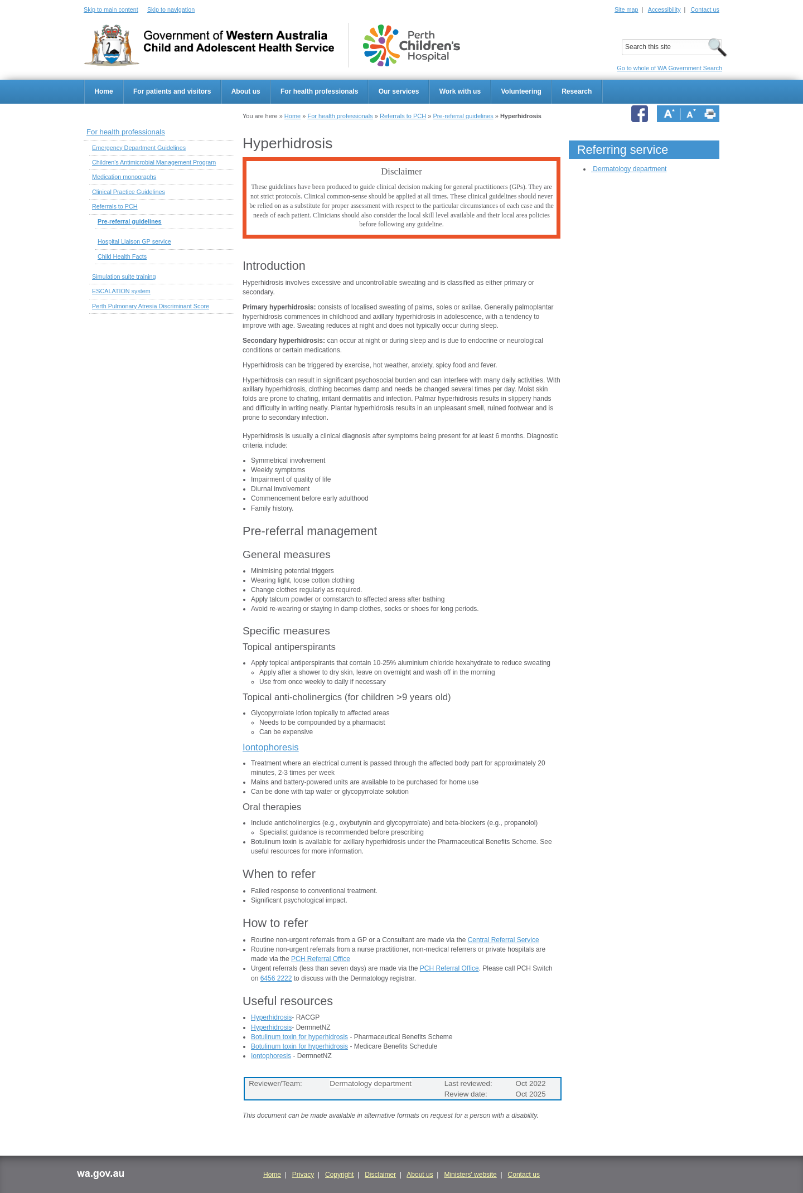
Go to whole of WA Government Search (669, 68)
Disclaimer (380, 1175)
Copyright (339, 1175)
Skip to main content (111, 9)
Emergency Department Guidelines (139, 147)
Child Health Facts (122, 256)
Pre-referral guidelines (463, 116)
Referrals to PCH (403, 116)
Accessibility (664, 9)
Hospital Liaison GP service (134, 241)
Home (103, 91)
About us (245, 91)
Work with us (460, 91)
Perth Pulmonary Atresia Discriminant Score (150, 306)
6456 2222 (276, 978)
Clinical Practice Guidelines (128, 191)
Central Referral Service (503, 940)
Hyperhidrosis (271, 1017)
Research (577, 91)
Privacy (303, 1175)
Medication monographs (124, 176)
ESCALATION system (121, 291)
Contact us (704, 9)
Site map (626, 9)
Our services (399, 91)
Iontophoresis (271, 747)
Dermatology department (629, 169)
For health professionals (319, 91)
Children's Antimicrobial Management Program (154, 162)
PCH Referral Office (320, 959)
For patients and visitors (172, 91)
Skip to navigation (171, 9)
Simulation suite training (124, 276)
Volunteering (521, 91)
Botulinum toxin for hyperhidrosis (299, 1037)
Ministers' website (470, 1175)
